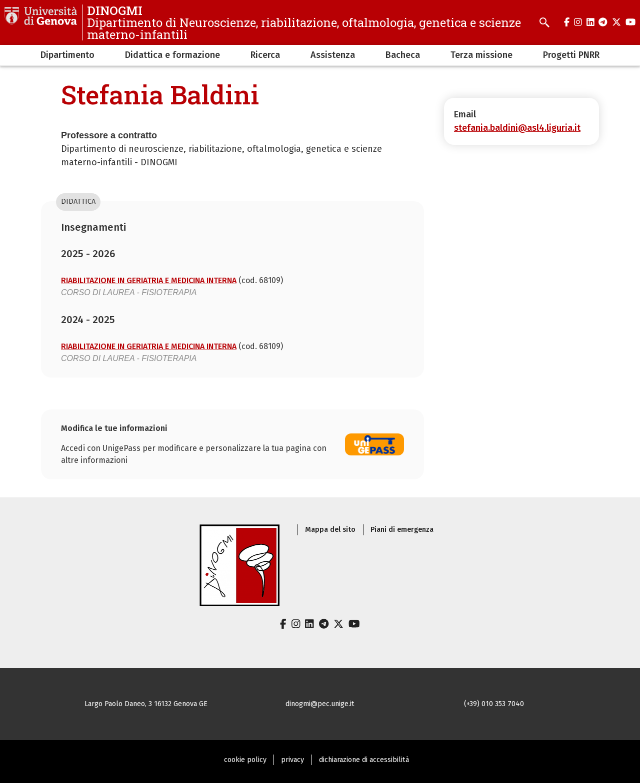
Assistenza (332, 54)
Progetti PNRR (571, 54)
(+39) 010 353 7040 (494, 704)
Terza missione (481, 54)
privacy (292, 760)
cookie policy (245, 760)
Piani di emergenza (402, 529)
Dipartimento (67, 54)
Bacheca (403, 54)
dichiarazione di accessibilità (364, 760)
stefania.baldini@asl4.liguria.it (517, 127)
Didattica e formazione (172, 54)
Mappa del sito (330, 529)
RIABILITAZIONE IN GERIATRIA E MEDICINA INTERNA (148, 280)
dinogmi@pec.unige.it (320, 704)
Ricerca (265, 54)
